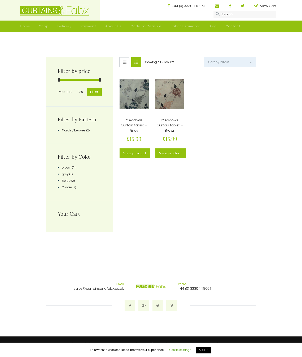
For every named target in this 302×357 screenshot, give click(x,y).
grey (65, 174)
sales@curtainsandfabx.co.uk (99, 289)
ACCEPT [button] (204, 350)
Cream (67, 187)
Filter (94, 91)
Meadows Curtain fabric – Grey (134, 125)
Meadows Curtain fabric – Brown (170, 125)
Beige (66, 180)
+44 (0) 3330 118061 (195, 289)
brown (66, 167)
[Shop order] (230, 62)
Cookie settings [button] (180, 350)
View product (134, 153)
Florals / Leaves (74, 130)
